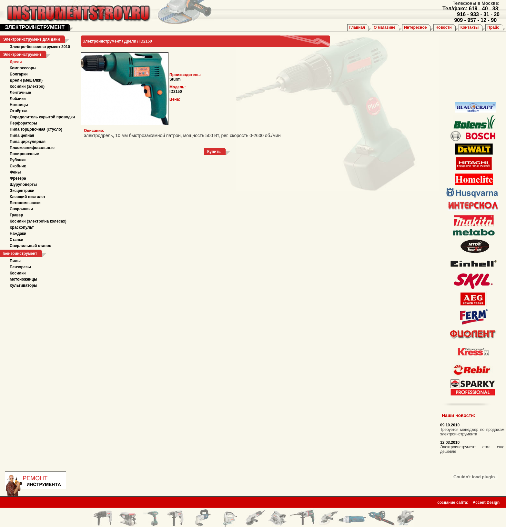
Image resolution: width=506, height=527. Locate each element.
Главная (357, 27)
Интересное (415, 27)
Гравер (16, 215)
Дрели (16, 62)
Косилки (18, 273)
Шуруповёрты (23, 184)
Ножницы (19, 105)
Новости (443, 27)
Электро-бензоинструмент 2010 (40, 47)
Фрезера (18, 178)
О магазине (384, 27)
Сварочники (21, 209)
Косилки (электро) (27, 86)
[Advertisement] (471, 67)
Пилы (15, 261)
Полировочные (24, 154)
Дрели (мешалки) (26, 80)
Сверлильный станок (30, 246)
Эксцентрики (22, 190)
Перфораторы (23, 123)
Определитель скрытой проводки (42, 117)
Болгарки (19, 74)
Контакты (469, 27)
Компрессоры (23, 68)
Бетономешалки (25, 203)
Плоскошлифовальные (32, 147)
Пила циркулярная (28, 141)
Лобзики (18, 98)
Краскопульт (22, 227)
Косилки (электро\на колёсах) (38, 221)
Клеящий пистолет (28, 196)
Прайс (493, 27)
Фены (15, 172)
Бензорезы (20, 267)
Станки (16, 239)
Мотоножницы (23, 279)
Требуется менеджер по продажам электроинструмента (472, 431)
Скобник (18, 166)
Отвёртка (18, 111)
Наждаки (18, 233)
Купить (214, 151)
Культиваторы (23, 285)
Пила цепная (22, 135)
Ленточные (20, 92)
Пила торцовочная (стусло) (36, 129)
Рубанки (17, 160)
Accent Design (486, 500)
